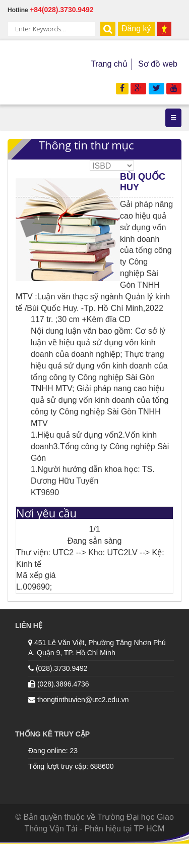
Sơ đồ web (157, 64)
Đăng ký (136, 28)
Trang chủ (109, 64)
